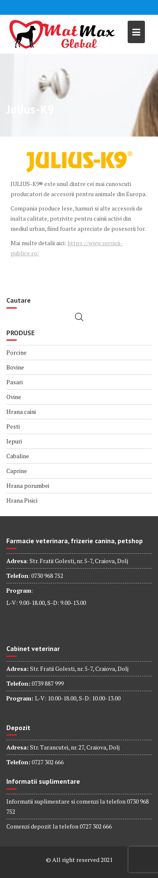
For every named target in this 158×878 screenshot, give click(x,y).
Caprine (16, 471)
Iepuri (14, 441)
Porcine (16, 352)
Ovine (13, 397)
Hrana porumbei (27, 485)
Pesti (13, 426)
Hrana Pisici (21, 500)
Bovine (15, 367)
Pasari (14, 382)
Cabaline (17, 456)
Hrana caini (21, 412)
